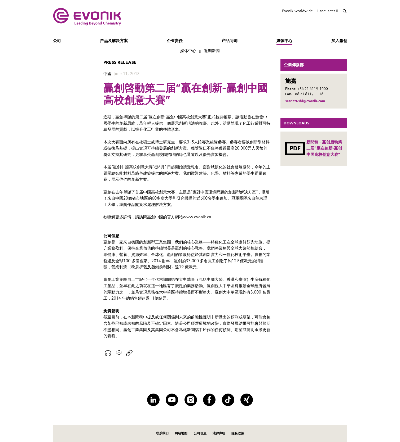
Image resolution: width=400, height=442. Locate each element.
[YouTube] (172, 400)
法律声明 (219, 433)
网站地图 (181, 433)
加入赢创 (339, 40)
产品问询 (230, 40)
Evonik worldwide (297, 10)
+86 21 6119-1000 (312, 89)
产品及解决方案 (114, 40)
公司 (57, 40)
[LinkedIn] (153, 400)
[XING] (246, 400)
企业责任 (175, 40)
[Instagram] (190, 400)
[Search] (344, 10)
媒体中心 (284, 40)
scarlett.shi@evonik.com (305, 101)
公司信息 (200, 433)
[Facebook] (209, 400)
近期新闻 (212, 50)
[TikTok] (228, 400)
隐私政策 (237, 433)
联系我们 (162, 433)
